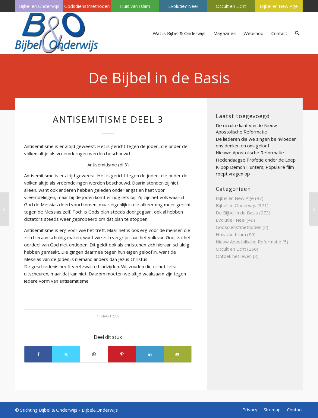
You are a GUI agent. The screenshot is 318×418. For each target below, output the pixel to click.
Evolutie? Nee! (183, 6)
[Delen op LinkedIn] (149, 354)
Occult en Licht (231, 6)
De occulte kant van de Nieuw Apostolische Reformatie (246, 128)
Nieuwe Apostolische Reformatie (250, 153)
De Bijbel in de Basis (159, 77)
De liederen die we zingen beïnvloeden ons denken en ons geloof (256, 142)
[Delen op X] (66, 354)
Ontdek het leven (234, 256)
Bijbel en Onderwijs (39, 6)
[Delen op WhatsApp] (94, 354)
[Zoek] (297, 33)
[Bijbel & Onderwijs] (56, 33)
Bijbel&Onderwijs (100, 410)
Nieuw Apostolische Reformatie (248, 242)
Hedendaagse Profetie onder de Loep (256, 160)
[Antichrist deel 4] (313, 209)
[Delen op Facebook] (38, 354)
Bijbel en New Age (279, 6)
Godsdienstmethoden (87, 6)
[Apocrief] (4, 209)
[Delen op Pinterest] (122, 354)
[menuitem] (39, 6)
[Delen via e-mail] (177, 354)
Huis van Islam (135, 6)
